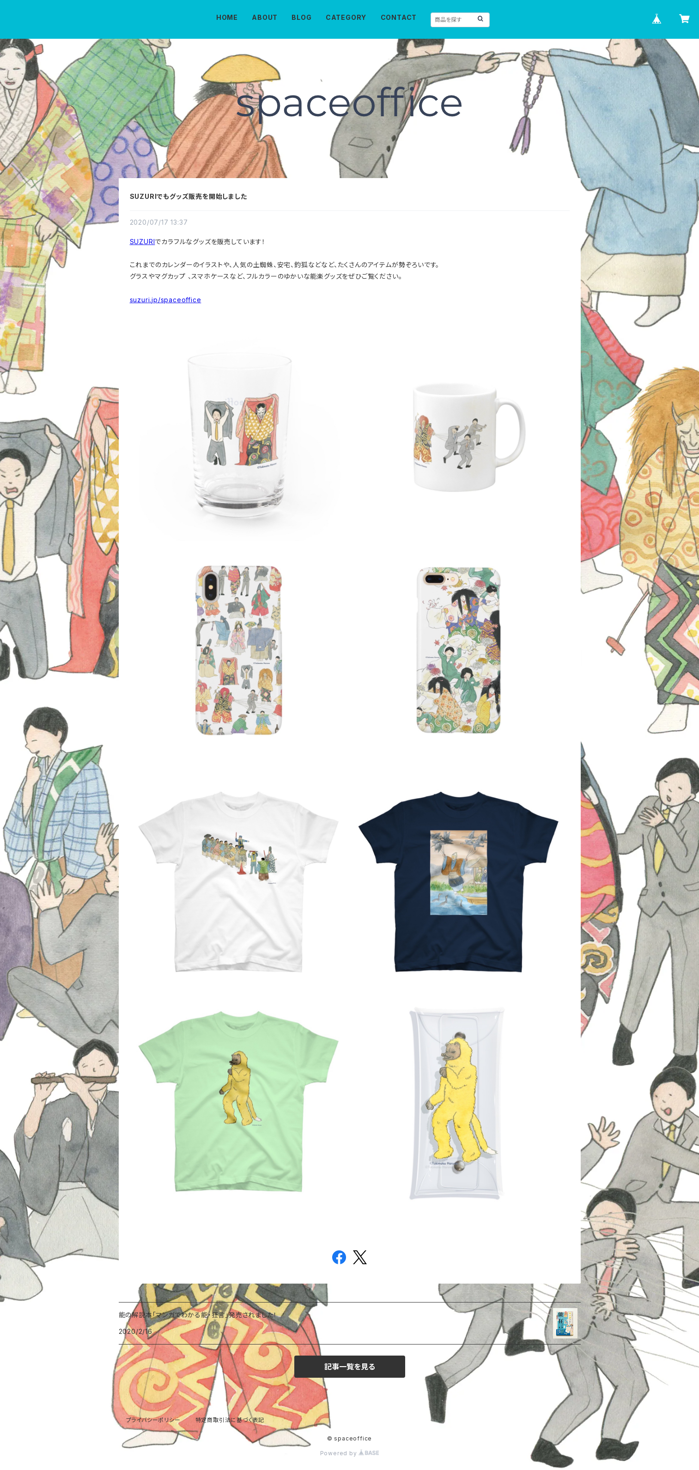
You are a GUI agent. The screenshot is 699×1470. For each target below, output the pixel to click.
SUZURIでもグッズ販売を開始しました (188, 196)
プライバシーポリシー (153, 1419)
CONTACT (399, 17)
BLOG (301, 17)
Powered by (349, 1453)
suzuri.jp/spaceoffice (165, 300)
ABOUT (265, 17)
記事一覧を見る (349, 1366)
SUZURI (142, 241)
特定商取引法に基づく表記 (230, 1419)
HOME (227, 17)
